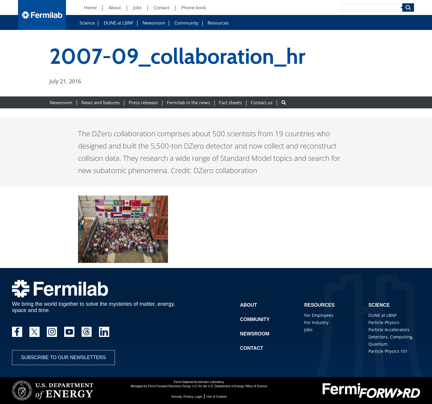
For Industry (316, 322)
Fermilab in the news (188, 102)
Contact (251, 348)
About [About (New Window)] (115, 7)
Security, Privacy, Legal (186, 396)
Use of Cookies (216, 396)
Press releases (143, 102)
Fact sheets (230, 102)
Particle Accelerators (389, 329)
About (248, 305)
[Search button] (283, 102)
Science (87, 23)
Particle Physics (383, 322)
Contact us (261, 102)
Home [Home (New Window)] (90, 7)
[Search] (372, 7)
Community (186, 23)
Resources (218, 23)
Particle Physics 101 (388, 351)
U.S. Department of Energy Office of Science (237, 386)
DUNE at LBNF (119, 23)
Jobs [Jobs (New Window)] (137, 7)
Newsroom (153, 23)
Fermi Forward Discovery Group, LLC (173, 386)
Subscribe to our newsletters (63, 357)
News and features (100, 102)
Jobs (308, 329)
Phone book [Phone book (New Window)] (193, 7)
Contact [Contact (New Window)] (161, 7)
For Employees (318, 315)
